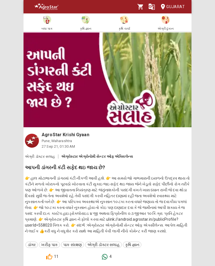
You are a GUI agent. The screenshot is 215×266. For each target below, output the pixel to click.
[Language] (151, 6)
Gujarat (171, 7)
